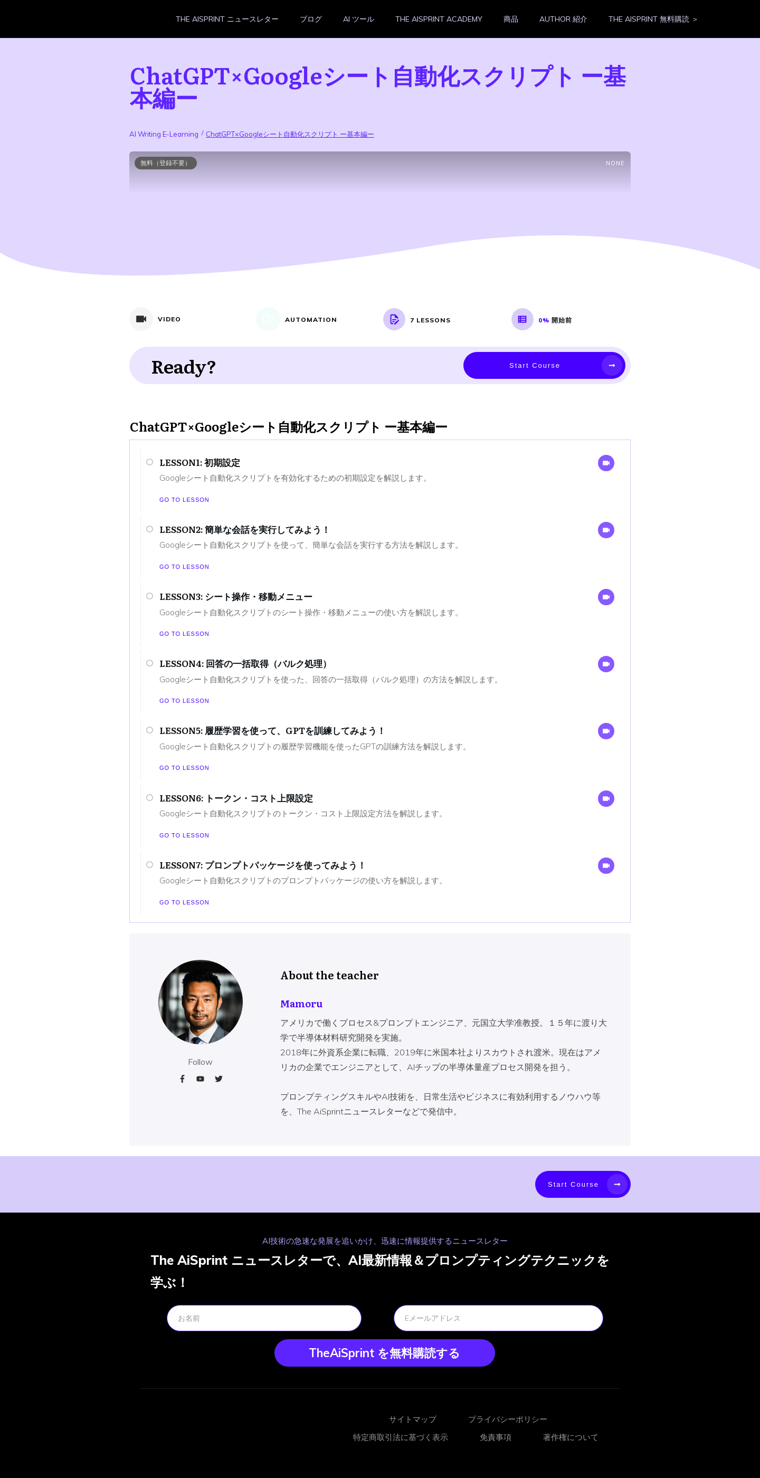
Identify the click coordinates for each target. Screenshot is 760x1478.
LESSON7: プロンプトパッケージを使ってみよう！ (262, 864)
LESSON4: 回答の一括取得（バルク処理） (245, 663)
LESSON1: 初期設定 (199, 462)
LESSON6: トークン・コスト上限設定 (236, 797)
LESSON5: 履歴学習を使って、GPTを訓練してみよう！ (272, 730)
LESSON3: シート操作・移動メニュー (235, 596)
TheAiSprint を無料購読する (384, 1353)
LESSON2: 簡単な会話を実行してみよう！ (244, 529)
